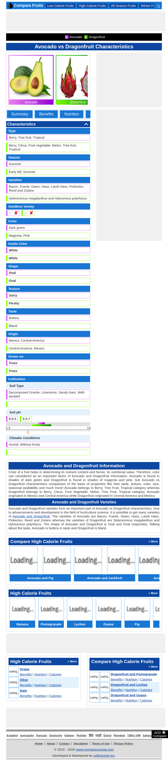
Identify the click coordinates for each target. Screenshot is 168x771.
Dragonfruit (78, 102)
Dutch (107, 735)
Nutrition (71, 114)
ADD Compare (160, 734)
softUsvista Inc (104, 755)
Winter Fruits (150, 5)
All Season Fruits (123, 5)
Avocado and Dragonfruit (31, 516)
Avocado (31, 102)
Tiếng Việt (133, 735)
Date (23, 690)
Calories (55, 674)
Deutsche (55, 735)
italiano (69, 735)
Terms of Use (101, 743)
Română (119, 735)
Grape (24, 669)
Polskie (82, 735)
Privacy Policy (123, 743)
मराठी (98, 735)
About (51, 743)
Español (12, 735)
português (27, 735)
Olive (24, 680)
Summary (19, 114)
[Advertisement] (85, 21)
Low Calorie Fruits (60, 5)
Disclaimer (81, 743)
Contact (64, 743)
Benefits (46, 114)
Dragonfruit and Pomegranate (134, 674)
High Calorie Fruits (92, 5)
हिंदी (91, 735)
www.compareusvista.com (95, 749)
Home (39, 743)
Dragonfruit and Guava (128, 695)
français (41, 735)
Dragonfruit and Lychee (129, 684)
